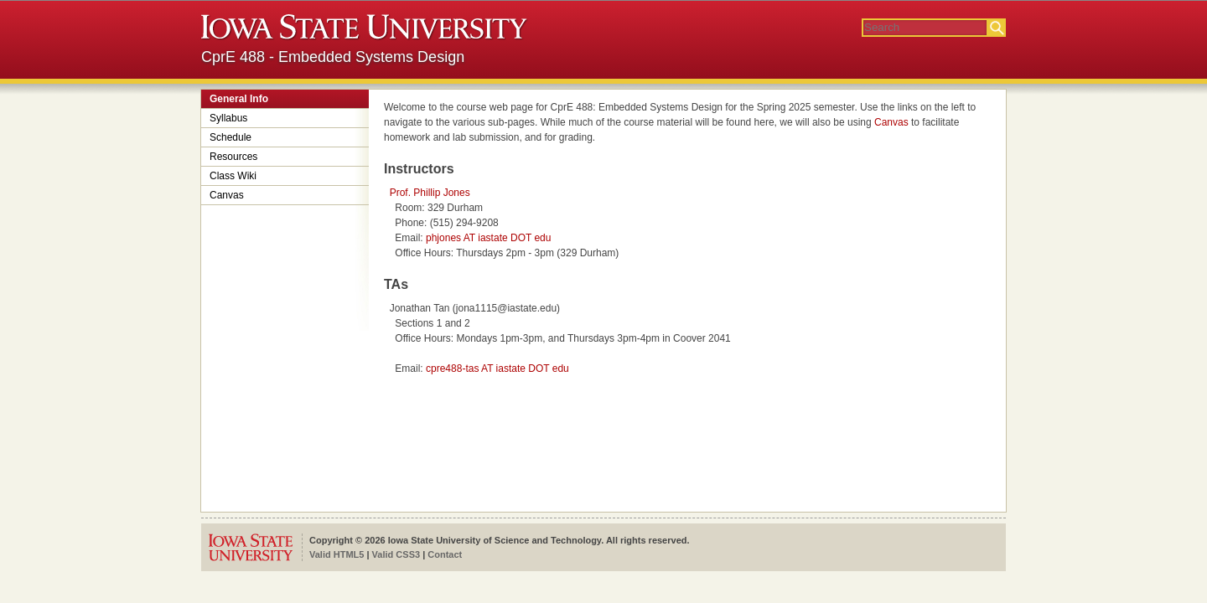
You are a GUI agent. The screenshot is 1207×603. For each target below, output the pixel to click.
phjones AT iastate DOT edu (488, 238)
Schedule (230, 137)
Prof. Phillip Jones (430, 192)
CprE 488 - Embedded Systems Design (332, 57)
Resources (233, 156)
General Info (239, 99)
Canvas (227, 195)
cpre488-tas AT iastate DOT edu (497, 368)
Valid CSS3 (396, 554)
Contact (444, 554)
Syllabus (228, 118)
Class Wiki (233, 176)
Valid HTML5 (336, 554)
